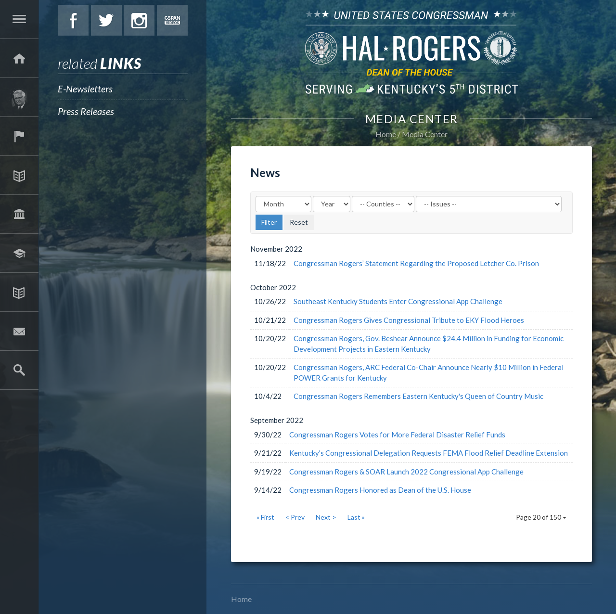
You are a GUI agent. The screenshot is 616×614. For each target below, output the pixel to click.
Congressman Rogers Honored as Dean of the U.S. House (380, 490)
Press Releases (86, 111)
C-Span (172, 20)
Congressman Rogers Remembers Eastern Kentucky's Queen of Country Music (418, 396)
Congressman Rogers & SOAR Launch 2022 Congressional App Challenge (406, 471)
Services (19, 136)
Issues (19, 175)
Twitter (106, 20)
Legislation (19, 214)
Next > (326, 517)
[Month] (283, 204)
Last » (356, 517)
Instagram (139, 20)
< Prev (295, 517)
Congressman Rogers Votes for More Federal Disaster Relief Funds (397, 434)
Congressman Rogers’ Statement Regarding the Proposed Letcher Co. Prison (416, 263)
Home (385, 134)
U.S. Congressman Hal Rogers (411, 52)
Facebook (73, 20)
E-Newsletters (85, 88)
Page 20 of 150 (541, 517)
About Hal (19, 97)
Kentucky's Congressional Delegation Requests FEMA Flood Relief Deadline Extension (428, 452)
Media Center (19, 292)
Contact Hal (19, 331)
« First (265, 517)
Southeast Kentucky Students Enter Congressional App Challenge (398, 301)
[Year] (331, 204)
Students (19, 253)
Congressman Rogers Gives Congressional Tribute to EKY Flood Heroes (409, 320)
